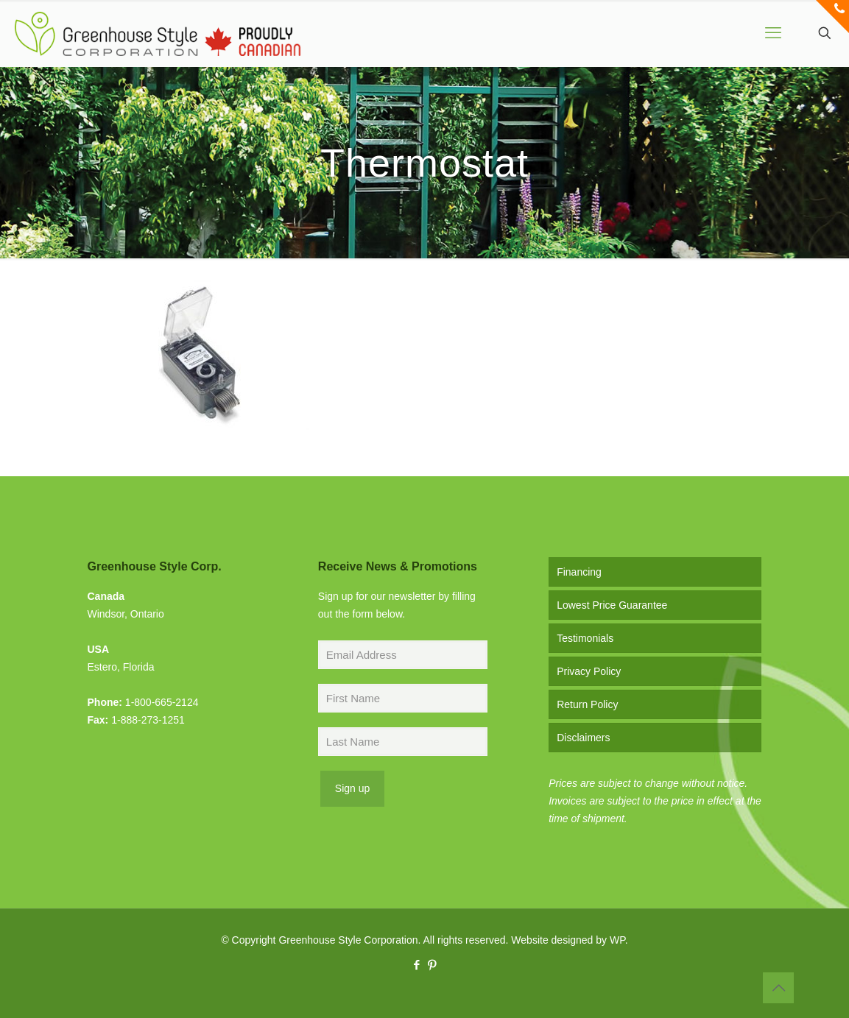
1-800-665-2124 (162, 702)
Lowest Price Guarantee (612, 605)
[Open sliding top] (832, 16)
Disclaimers (583, 737)
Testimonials (585, 638)
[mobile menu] (773, 33)
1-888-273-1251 (148, 720)
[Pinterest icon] (432, 964)
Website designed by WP (567, 940)
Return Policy (587, 704)
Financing (579, 572)
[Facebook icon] (417, 964)
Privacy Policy (589, 671)
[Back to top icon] (778, 987)
